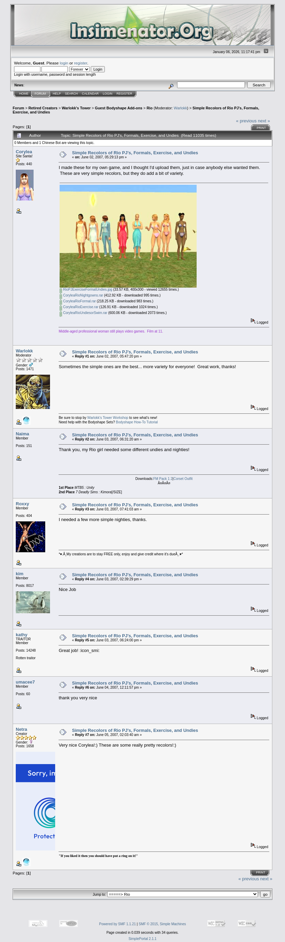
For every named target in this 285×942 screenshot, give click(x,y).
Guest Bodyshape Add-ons (118, 108)
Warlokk (180, 108)
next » (264, 120)
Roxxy (22, 503)
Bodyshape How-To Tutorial (137, 422)
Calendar (90, 93)
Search (71, 93)
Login (107, 93)
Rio (149, 108)
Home (23, 93)
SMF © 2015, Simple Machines (162, 924)
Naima (22, 433)
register (80, 63)
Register (124, 93)
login (64, 63)
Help (57, 93)
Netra (21, 729)
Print (261, 128)
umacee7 (25, 682)
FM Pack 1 (161, 479)
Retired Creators (43, 108)
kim (19, 573)
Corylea (24, 151)
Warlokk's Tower (76, 108)
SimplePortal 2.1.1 (142, 939)
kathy (21, 634)
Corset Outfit (183, 479)
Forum (40, 93)
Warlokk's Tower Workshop (107, 418)
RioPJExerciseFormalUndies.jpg (86, 289)
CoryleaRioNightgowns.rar (81, 295)
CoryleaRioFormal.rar (78, 301)
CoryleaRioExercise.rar (79, 307)
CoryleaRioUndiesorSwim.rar (83, 313)
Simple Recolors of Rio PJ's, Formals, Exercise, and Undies (135, 152)
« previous (246, 120)
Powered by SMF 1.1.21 (117, 924)
